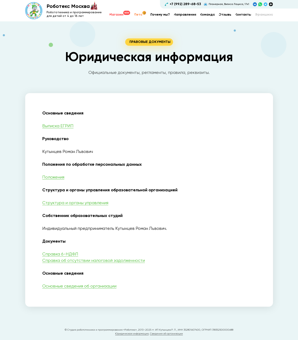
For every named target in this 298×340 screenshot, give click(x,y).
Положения (53, 177)
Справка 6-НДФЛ (60, 254)
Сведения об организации (166, 334)
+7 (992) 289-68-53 (185, 4)
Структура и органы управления (75, 203)
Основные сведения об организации (79, 286)
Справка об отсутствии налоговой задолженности (93, 260)
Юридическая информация (132, 334)
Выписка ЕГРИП (57, 126)
